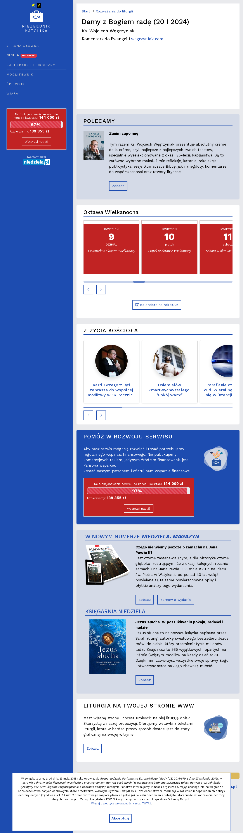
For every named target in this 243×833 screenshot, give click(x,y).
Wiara (12, 93)
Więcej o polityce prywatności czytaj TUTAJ (121, 803)
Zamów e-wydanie (175, 600)
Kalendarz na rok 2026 (156, 305)
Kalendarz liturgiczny (31, 65)
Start (86, 11)
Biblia (22, 55)
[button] (88, 289)
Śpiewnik (16, 84)
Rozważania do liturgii (114, 11)
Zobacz (118, 186)
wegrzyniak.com (147, 39)
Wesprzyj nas (36, 141)
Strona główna (23, 45)
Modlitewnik (20, 74)
